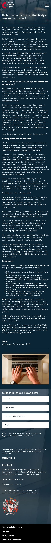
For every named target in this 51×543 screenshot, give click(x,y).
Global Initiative (15, 527)
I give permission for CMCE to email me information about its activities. (24, 434)
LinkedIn (17, 484)
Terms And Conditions (11, 539)
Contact (5, 531)
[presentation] (18, 444)
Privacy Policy (8, 535)
